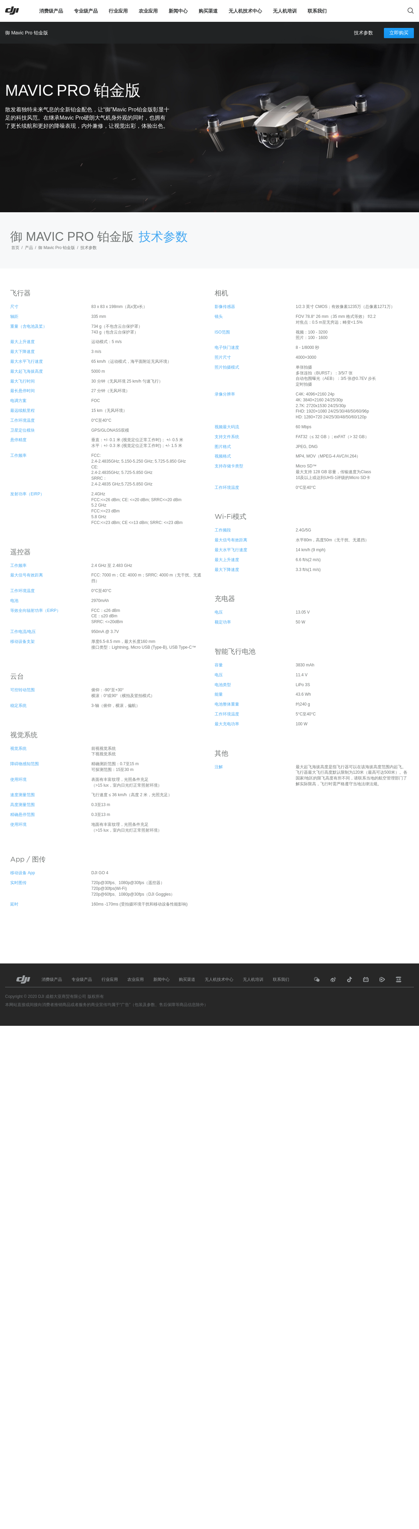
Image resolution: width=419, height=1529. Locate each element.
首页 (15, 247)
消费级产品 (51, 11)
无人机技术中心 (245, 11)
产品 (29, 247)
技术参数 (363, 33)
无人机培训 (285, 11)
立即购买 (398, 32)
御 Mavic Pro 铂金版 (26, 32)
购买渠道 (208, 11)
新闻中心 (178, 11)
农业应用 (148, 11)
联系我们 (317, 11)
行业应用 (118, 11)
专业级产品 (86, 11)
